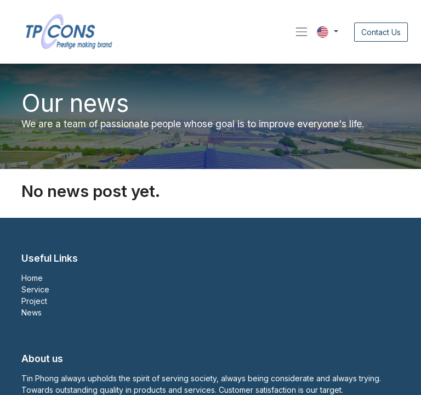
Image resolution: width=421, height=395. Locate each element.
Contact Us (381, 32)
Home (32, 278)
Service (35, 289)
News (31, 312)
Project (34, 301)
